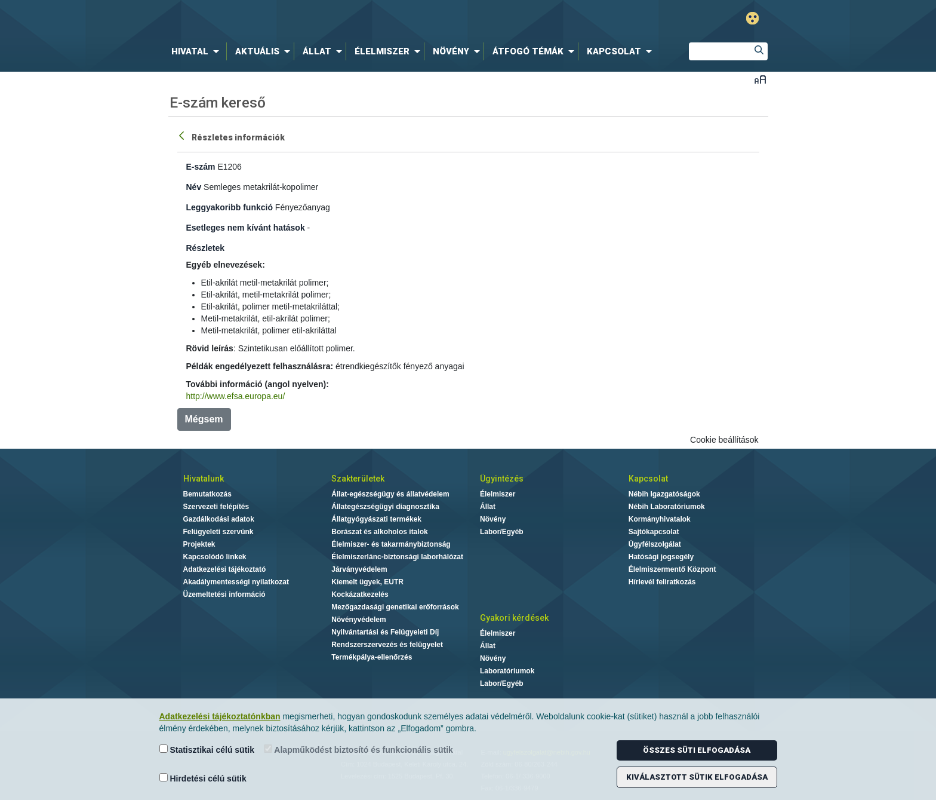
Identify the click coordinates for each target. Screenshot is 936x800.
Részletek (205, 248)
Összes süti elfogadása (696, 750)
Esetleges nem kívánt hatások (245, 227)
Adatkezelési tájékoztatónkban (220, 716)
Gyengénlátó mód (752, 18)
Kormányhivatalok (660, 519)
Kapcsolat (648, 478)
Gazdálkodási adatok (218, 519)
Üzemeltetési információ (224, 594)
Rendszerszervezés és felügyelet (387, 644)
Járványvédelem (359, 569)
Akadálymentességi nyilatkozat (236, 582)
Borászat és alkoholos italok (379, 532)
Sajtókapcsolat (654, 532)
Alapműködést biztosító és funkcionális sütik (358, 749)
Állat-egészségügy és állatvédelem (390, 494)
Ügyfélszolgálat (655, 544)
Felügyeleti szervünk (218, 532)
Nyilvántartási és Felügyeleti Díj (385, 632)
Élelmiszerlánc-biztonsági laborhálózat (397, 557)
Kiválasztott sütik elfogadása (697, 777)
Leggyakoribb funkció (229, 207)
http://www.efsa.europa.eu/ (235, 396)
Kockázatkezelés (359, 594)
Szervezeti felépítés (216, 506)
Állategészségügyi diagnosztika (385, 506)
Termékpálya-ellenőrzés (371, 657)
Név (194, 187)
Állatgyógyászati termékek (376, 519)
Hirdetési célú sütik (203, 778)
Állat (487, 506)
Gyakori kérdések (514, 618)
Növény (493, 519)
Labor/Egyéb (502, 532)
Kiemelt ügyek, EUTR (367, 582)
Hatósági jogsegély (661, 557)
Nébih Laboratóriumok (667, 506)
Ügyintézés (502, 478)
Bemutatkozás (207, 494)
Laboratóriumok (507, 671)
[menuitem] (197, 51)
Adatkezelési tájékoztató (224, 569)
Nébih (340, 19)
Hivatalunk (203, 478)
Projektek (199, 544)
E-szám (200, 166)
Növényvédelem (358, 619)
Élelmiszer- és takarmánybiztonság (390, 544)
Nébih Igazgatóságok (664, 494)
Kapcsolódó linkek (215, 557)
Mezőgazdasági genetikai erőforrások (394, 607)
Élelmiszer (497, 494)
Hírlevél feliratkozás (662, 582)
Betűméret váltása (760, 79)
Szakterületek (357, 478)
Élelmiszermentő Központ (672, 569)
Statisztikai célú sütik (207, 749)
